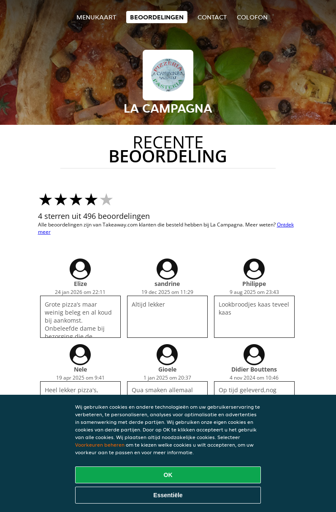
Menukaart (96, 17)
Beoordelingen (157, 17)
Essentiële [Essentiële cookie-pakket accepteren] (167, 495)
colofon (252, 17)
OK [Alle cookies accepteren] (168, 475)
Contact (212, 17)
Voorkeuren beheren (100, 445)
